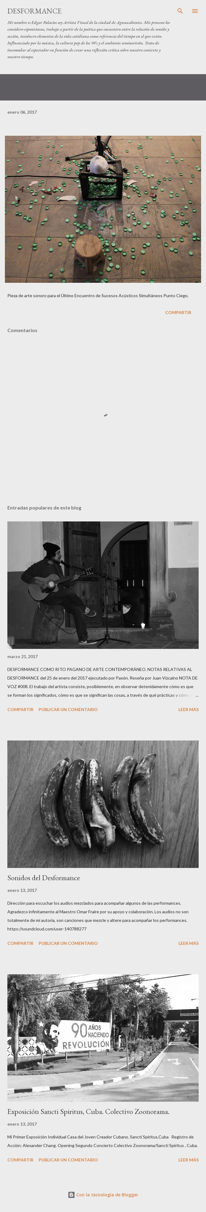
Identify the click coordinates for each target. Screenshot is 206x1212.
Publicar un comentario (68, 709)
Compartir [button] (178, 312)
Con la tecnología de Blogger (103, 1195)
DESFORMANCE (34, 11)
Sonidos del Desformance (43, 877)
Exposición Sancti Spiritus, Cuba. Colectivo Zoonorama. (88, 1111)
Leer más (188, 709)
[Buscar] (180, 11)
